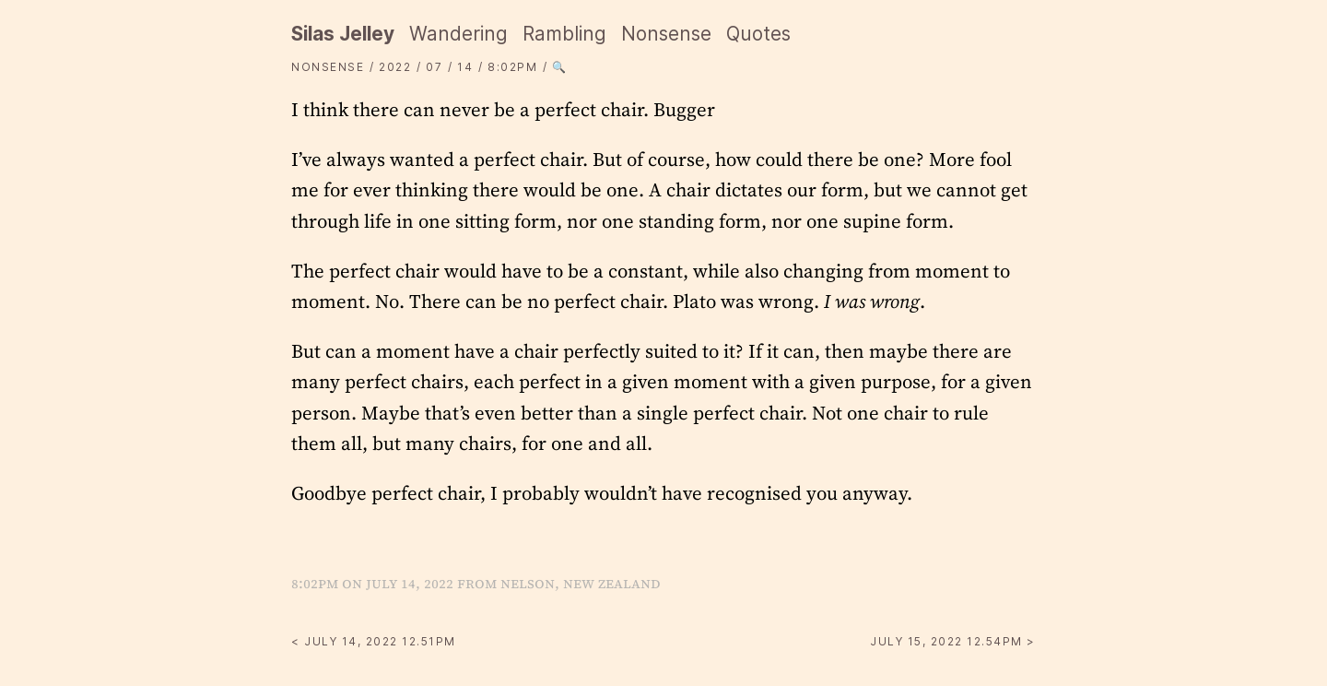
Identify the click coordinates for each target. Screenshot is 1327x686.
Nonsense (666, 33)
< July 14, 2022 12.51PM (373, 641)
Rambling (564, 33)
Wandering (458, 33)
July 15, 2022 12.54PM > (953, 641)
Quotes (758, 33)
